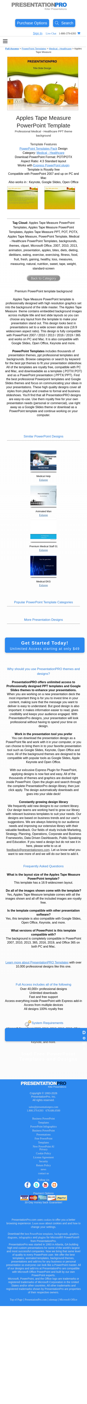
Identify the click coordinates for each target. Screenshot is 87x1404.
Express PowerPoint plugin (51, 165)
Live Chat (51, 33)
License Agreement (43, 1157)
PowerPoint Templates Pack (38, 148)
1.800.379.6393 (35, 1110)
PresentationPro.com (36, 1299)
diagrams (12, 1237)
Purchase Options (32, 23)
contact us (43, 1173)
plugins (42, 1237)
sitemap (53, 1299)
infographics (25, 1237)
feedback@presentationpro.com (28, 849)
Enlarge (43, 479)
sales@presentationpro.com (43, 1107)
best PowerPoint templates (39, 1233)
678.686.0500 (53, 1110)
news (43, 1169)
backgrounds (61, 1233)
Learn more (38, 1223)
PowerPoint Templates (34, 48)
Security (43, 1161)
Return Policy (43, 1165)
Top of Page (16, 1299)
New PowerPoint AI (43, 1146)
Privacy (43, 1149)
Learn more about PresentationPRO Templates (36, 962)
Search (64, 23)
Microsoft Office (68, 1299)
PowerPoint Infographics (43, 1126)
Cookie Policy (43, 1153)
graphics (73, 1233)
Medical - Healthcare (60, 48)
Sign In (37, 33)
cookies (48, 1219)
